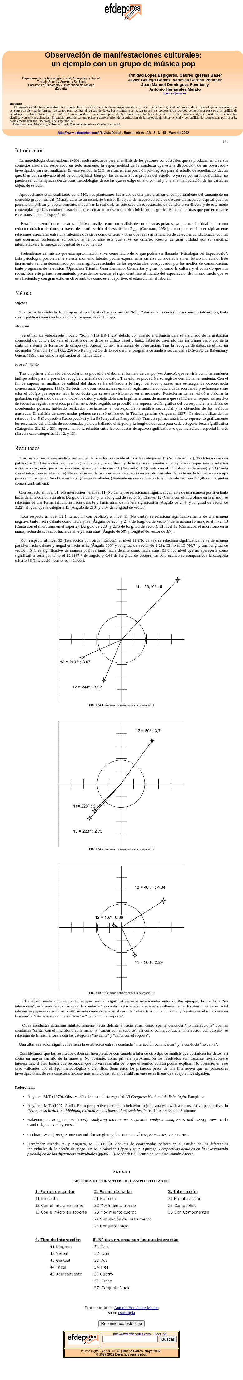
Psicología (126, 1312)
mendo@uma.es (175, 93)
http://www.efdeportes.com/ (78, 132)
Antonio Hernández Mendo (136, 1307)
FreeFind (159, 1334)
